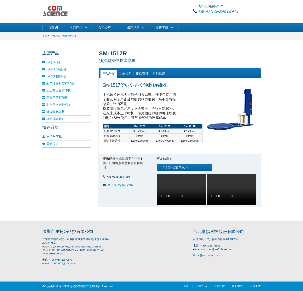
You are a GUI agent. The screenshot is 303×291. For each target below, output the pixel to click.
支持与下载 (52, 137)
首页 (44, 35)
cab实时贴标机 (54, 76)
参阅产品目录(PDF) (175, 167)
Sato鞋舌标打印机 (56, 90)
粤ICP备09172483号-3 (205, 255)
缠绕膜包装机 (69, 35)
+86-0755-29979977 (218, 11)
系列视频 (158, 73)
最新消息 (135, 27)
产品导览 (109, 73)
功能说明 (125, 73)
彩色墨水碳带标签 (56, 105)
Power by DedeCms (125, 286)
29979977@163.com (118, 185)
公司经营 (107, 27)
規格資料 (142, 73)
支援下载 (164, 27)
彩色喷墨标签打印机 (58, 83)
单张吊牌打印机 (55, 97)
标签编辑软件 (53, 119)
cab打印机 (51, 62)
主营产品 (78, 27)
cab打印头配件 (54, 69)
